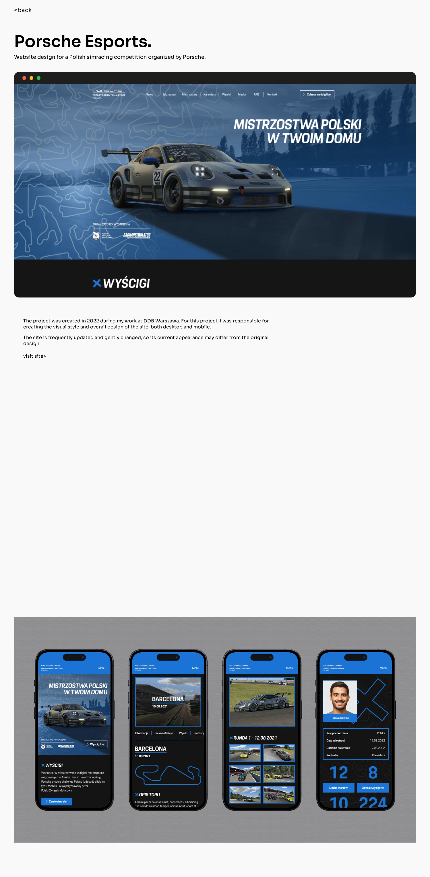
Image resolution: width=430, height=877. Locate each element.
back (25, 10)
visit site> (34, 356)
